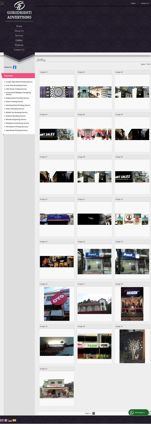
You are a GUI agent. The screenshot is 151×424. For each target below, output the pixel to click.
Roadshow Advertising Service (17, 123)
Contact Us (145, 3)
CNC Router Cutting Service (16, 89)
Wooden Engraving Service (16, 119)
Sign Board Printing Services (17, 130)
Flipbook (19, 45)
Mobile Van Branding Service (17, 112)
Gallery (19, 40)
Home (133, 3)
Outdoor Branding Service (16, 116)
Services (19, 35)
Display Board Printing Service (17, 98)
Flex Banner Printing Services (17, 127)
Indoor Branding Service (15, 109)
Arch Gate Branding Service (16, 85)
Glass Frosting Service (14, 102)
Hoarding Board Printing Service (18, 105)
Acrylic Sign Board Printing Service (19, 82)
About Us (19, 31)
